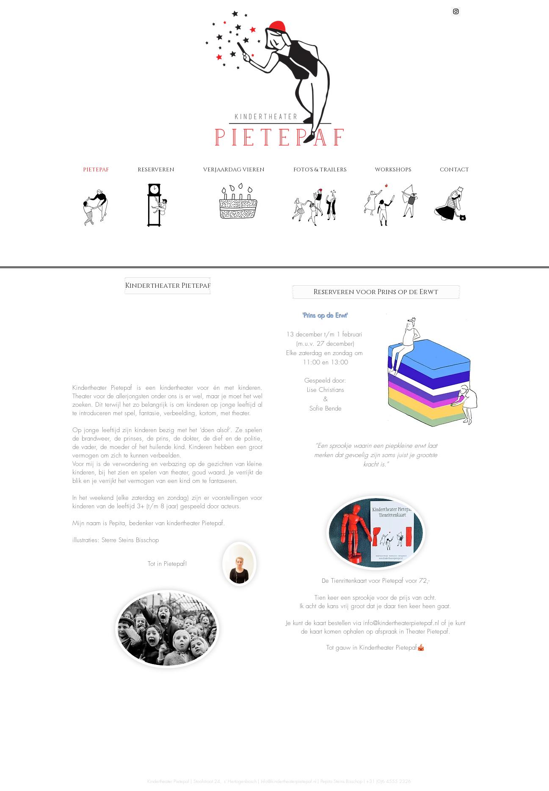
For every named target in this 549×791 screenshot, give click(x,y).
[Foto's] (316, 202)
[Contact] (454, 206)
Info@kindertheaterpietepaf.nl (288, 781)
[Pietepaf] (96, 199)
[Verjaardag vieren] (235, 202)
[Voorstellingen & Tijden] (164, 206)
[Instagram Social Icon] (456, 11)
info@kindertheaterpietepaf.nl (401, 623)
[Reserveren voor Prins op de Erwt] (376, 292)
